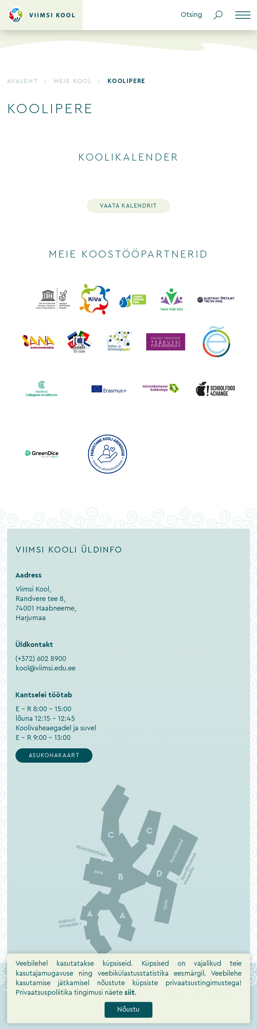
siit (129, 1002)
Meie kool (73, 81)
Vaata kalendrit (128, 206)
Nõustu (128, 1019)
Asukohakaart (54, 755)
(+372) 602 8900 (40, 658)
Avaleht (22, 81)
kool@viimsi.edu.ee (45, 668)
